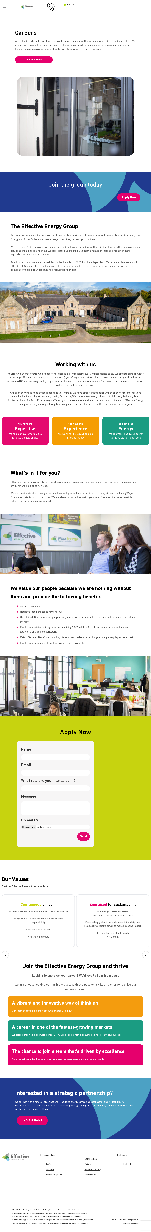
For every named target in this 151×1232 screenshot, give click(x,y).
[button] (5, 954)
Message (28, 797)
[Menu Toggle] (4, 6)
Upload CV (29, 820)
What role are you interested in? (48, 781)
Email (26, 765)
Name (26, 749)
